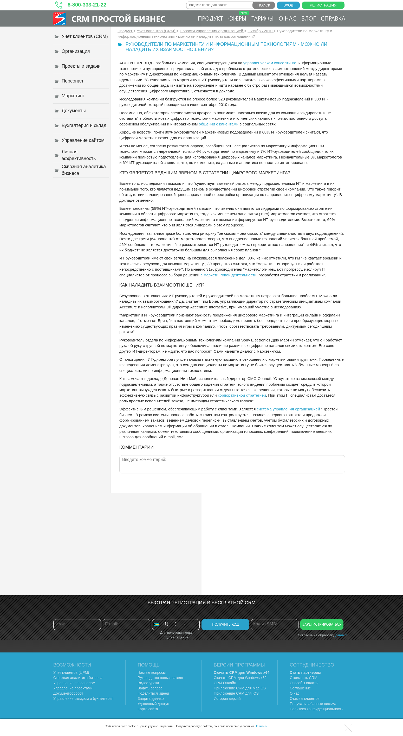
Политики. (261, 726)
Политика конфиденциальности (317, 709)
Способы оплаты (304, 683)
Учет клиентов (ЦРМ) (71, 672)
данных (341, 635)
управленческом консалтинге (269, 63)
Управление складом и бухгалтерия (83, 698)
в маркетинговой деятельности (228, 275)
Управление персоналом (74, 683)
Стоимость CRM (303, 678)
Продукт (210, 18)
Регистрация (323, 5)
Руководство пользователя (160, 678)
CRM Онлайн (225, 683)
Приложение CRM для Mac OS (240, 688)
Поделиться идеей (153, 693)
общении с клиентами (219, 124)
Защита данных (151, 698)
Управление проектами (72, 688)
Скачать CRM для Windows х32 (240, 678)
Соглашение (300, 688)
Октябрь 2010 (261, 31)
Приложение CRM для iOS (236, 693)
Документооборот (68, 693)
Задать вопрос (150, 688)
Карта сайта (148, 709)
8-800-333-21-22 (87, 5)
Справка (333, 18)
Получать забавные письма (313, 704)
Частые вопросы (152, 672)
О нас (287, 18)
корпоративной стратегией (242, 395)
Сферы (238, 16)
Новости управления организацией (212, 31)
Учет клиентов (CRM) (156, 31)
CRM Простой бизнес (118, 18)
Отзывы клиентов (305, 698)
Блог (308, 18)
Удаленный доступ (153, 704)
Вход (288, 5)
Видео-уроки (148, 683)
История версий (227, 698)
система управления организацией (288, 409)
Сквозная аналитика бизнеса (77, 678)
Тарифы (262, 18)
